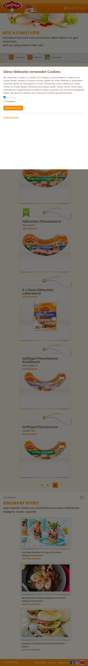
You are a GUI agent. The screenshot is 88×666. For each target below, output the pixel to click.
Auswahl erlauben (13, 108)
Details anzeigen (11, 117)
